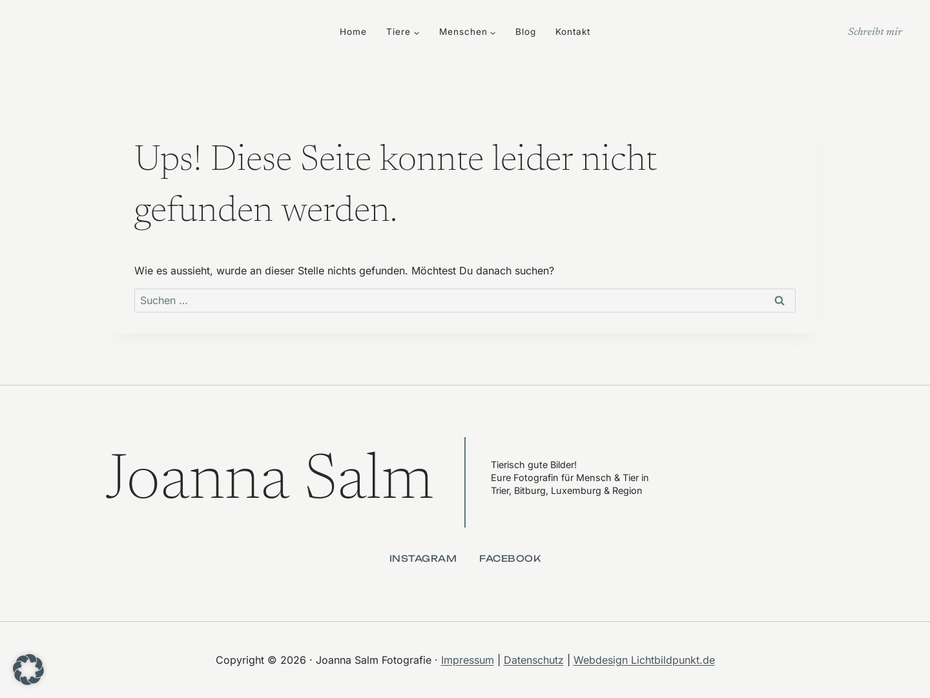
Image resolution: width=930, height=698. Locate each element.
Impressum (467, 659)
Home (353, 31)
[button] (28, 669)
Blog (525, 31)
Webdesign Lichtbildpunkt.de (644, 659)
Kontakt (572, 31)
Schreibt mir (875, 32)
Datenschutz (534, 659)
